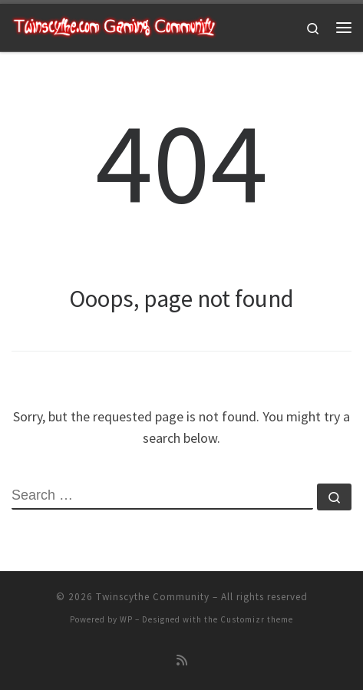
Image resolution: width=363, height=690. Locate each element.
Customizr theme (256, 619)
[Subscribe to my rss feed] (182, 660)
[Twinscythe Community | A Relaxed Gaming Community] (114, 25)
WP (126, 619)
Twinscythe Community (153, 596)
